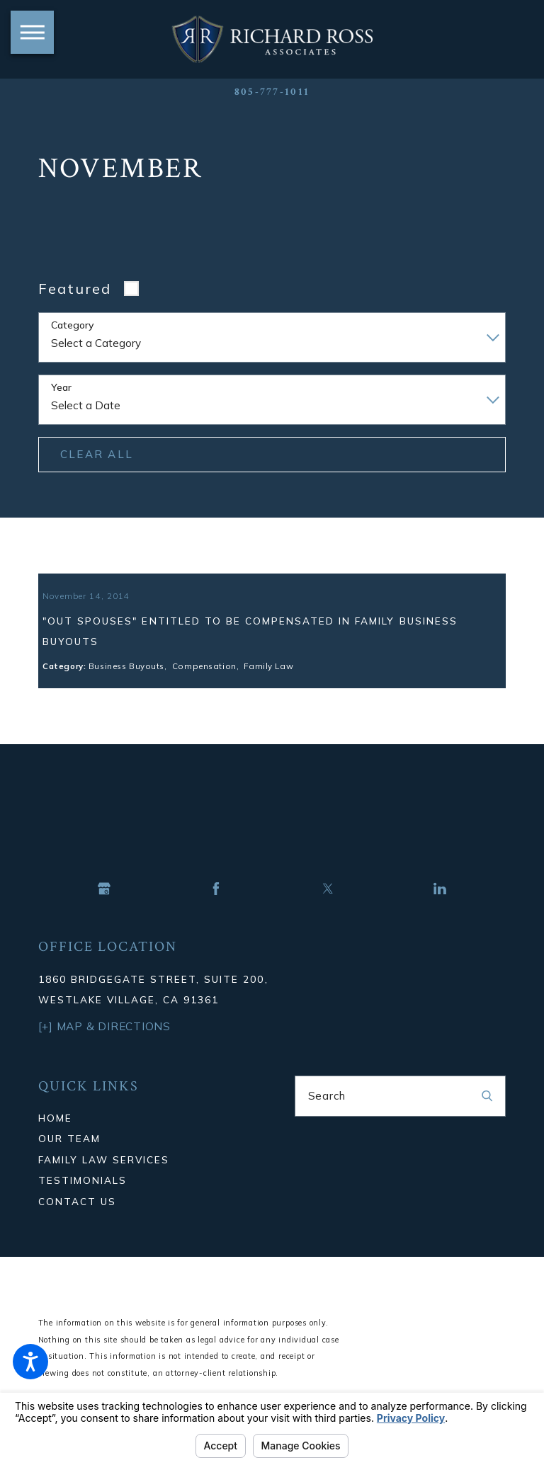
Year (61, 388)
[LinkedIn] (440, 910)
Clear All (96, 454)
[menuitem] (144, 1139)
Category (72, 325)
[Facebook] (216, 910)
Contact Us (77, 1222)
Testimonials (82, 1201)
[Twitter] (328, 910)
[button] (30, 1361)
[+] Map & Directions (104, 1048)
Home (55, 1139)
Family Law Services (104, 1181)
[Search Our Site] (487, 1117)
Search (327, 1117)
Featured (74, 288)
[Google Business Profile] (104, 910)
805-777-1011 (272, 92)
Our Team (69, 1160)
